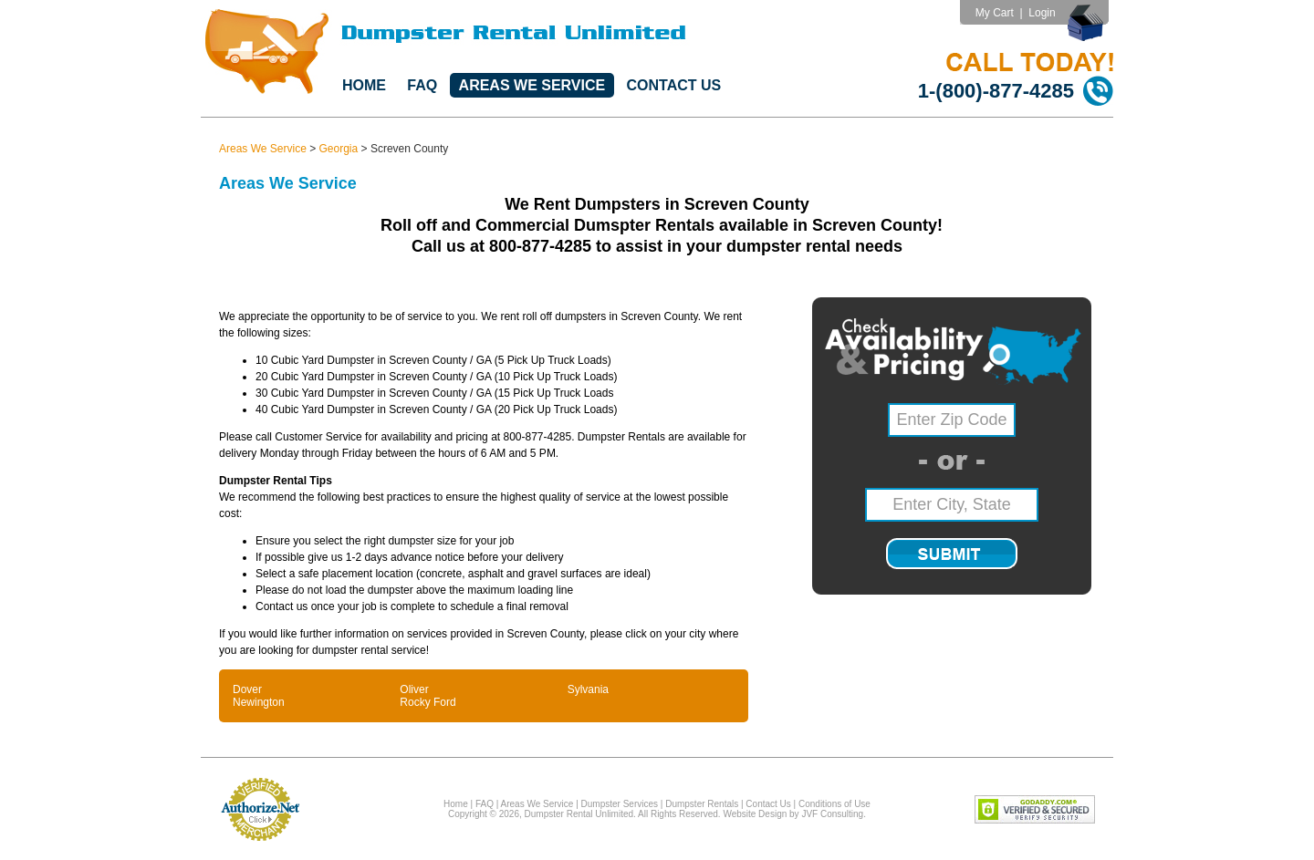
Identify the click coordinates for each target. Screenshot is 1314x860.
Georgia (339, 148)
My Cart (994, 12)
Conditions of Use (834, 804)
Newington (259, 702)
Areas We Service (532, 85)
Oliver (414, 689)
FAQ (422, 85)
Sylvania (588, 689)
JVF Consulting (832, 814)
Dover (247, 689)
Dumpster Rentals (701, 804)
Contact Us (674, 85)
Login (1041, 12)
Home (364, 85)
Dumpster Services (619, 804)
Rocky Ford (427, 702)
